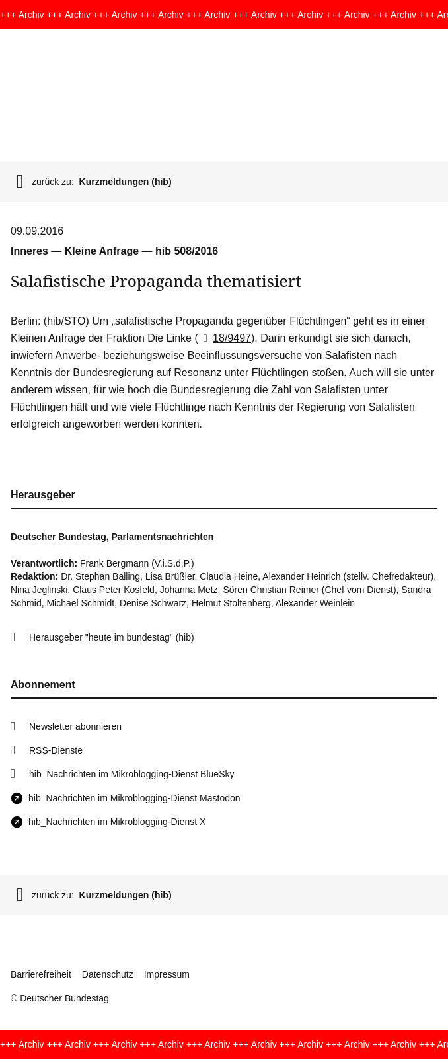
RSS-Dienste (56, 750)
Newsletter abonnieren (75, 726)
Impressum (167, 974)
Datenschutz (107, 974)
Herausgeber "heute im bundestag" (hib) (111, 637)
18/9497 (224, 338)
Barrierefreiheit (41, 974)
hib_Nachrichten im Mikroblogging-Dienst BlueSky (131, 774)
